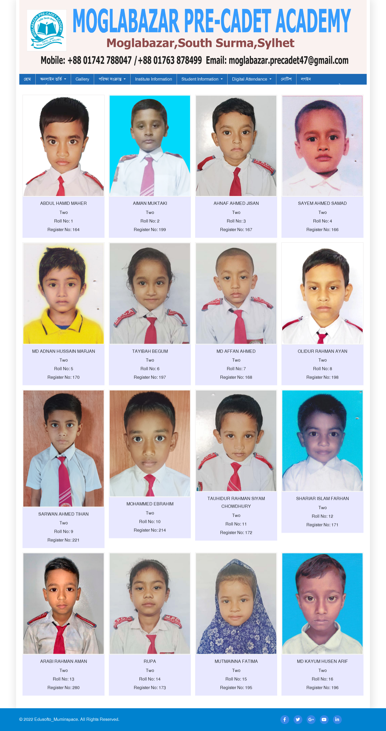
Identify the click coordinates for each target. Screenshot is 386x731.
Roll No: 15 (236, 703)
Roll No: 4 (322, 221)
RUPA (150, 685)
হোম (27, 79)
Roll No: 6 (149, 392)
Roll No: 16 (322, 703)
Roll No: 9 (63, 555)
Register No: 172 (236, 556)
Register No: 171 (322, 548)
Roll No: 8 (322, 392)
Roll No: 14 (150, 703)
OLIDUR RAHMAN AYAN (322, 375)
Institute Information (153, 79)
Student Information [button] (200, 79)
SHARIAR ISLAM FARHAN (322, 522)
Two (64, 212)
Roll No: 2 (149, 221)
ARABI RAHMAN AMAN (63, 685)
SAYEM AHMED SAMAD (322, 203)
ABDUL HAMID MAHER (63, 203)
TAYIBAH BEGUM (150, 375)
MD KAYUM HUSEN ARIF (322, 685)
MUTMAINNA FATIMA (236, 685)
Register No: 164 (63, 229)
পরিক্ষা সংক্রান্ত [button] (111, 79)
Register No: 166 (322, 229)
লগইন (306, 79)
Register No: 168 (236, 401)
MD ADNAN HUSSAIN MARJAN (63, 375)
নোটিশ (286, 79)
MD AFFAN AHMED (236, 375)
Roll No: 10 (150, 545)
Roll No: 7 (236, 392)
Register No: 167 (236, 229)
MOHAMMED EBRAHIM (150, 528)
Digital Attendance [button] (250, 79)
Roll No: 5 (63, 392)
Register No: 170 (63, 401)
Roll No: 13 (63, 703)
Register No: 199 (150, 229)
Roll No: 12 (322, 540)
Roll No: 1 (63, 221)
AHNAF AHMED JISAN (236, 203)
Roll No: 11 (236, 548)
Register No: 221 (63, 564)
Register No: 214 (150, 554)
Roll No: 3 (236, 221)
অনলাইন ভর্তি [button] (51, 79)
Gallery (82, 79)
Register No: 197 (150, 401)
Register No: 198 (322, 401)
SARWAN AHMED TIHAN (63, 538)
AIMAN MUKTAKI (150, 203)
